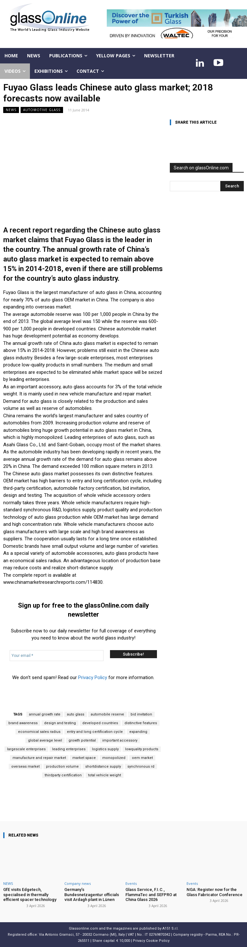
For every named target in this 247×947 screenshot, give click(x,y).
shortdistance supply (103, 766)
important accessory (119, 740)
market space (84, 758)
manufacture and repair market (39, 758)
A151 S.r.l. (170, 928)
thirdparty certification (63, 775)
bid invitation (141, 714)
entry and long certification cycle (95, 732)
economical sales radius (39, 732)
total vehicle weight (104, 775)
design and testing (60, 723)
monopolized (113, 758)
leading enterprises (69, 749)
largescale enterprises (26, 749)
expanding (138, 732)
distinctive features (140, 723)
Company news (77, 883)
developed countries (100, 723)
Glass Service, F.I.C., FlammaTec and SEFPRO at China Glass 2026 (151, 894)
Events (131, 883)
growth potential (82, 740)
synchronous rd (140, 766)
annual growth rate (44, 714)
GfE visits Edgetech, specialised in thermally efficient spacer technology (29, 894)
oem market (142, 758)
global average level (45, 740)
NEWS (11, 110)
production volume (62, 766)
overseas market (25, 766)
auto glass (75, 714)
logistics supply (105, 749)
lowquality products (141, 749)
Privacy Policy (92, 677)
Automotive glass (42, 110)
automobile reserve (107, 714)
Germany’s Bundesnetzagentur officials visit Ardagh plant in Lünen (91, 894)
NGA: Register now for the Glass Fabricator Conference (214, 892)
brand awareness (23, 723)
